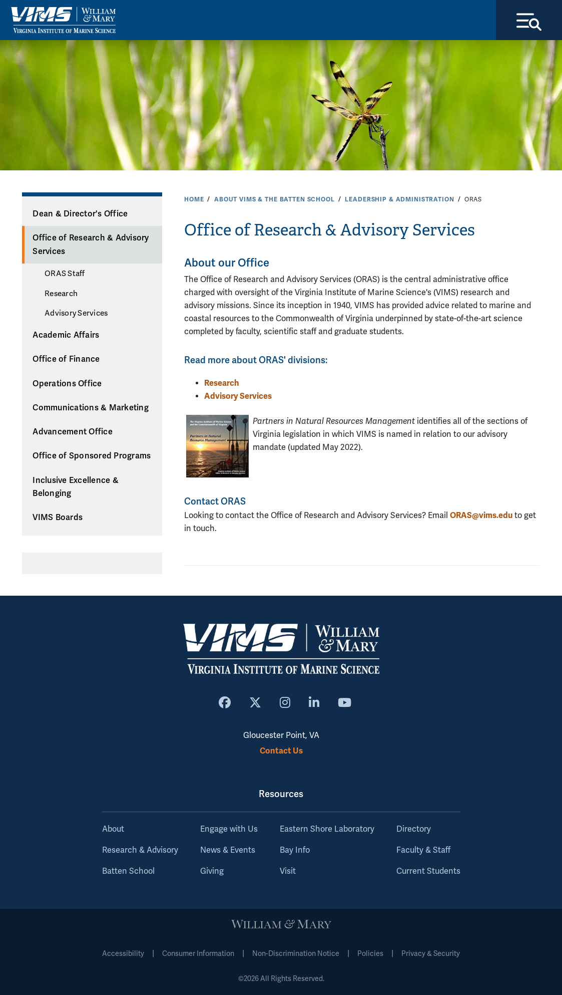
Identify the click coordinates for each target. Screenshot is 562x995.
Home (194, 199)
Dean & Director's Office (80, 214)
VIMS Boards (58, 518)
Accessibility (123, 953)
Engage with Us (229, 829)
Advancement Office (73, 432)
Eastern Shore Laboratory (327, 829)
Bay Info (295, 850)
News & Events (227, 850)
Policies (370, 953)
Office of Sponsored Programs (92, 456)
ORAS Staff (65, 273)
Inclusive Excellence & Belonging (76, 487)
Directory (413, 829)
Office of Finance (66, 359)
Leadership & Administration (399, 199)
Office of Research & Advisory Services (91, 245)
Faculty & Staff (423, 850)
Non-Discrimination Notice (295, 953)
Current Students (428, 871)
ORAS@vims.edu (481, 515)
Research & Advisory (140, 850)
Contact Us (281, 750)
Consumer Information (198, 953)
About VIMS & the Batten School (274, 199)
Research (61, 293)
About (113, 829)
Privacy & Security (430, 953)
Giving (212, 871)
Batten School (128, 871)
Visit (288, 871)
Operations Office (67, 384)
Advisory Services (76, 313)
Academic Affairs (66, 335)
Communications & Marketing (91, 408)
